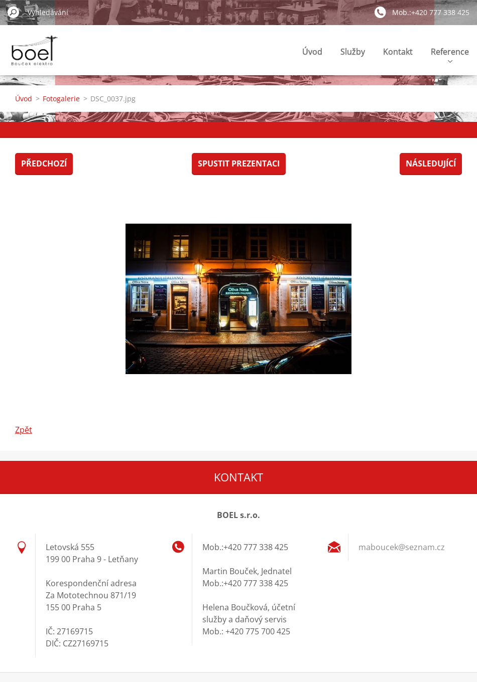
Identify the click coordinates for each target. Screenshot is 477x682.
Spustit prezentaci (239, 163)
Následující (431, 163)
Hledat (14, 12)
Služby (352, 51)
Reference (450, 54)
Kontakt (398, 51)
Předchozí (44, 163)
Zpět (23, 429)
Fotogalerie (61, 98)
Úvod (312, 51)
